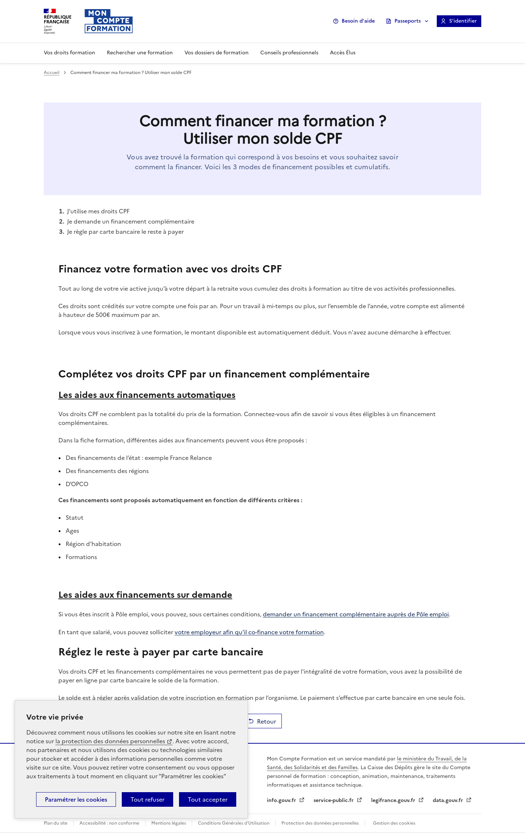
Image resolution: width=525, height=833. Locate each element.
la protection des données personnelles (110, 741)
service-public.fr (334, 800)
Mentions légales (168, 823)
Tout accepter (208, 799)
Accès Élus (342, 53)
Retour (266, 721)
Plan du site (55, 823)
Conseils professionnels (289, 53)
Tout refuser (147, 799)
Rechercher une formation (140, 53)
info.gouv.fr (282, 800)
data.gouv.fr (448, 800)
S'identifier (463, 21)
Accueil (51, 72)
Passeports (407, 21)
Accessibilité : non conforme (109, 823)
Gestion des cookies (394, 823)
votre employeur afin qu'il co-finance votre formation (249, 632)
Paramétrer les (76, 799)
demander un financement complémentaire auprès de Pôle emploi (356, 614)
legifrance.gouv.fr (394, 800)
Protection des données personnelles (320, 823)
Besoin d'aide (358, 21)
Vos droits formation (69, 53)
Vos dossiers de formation (216, 53)
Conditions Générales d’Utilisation (233, 823)
